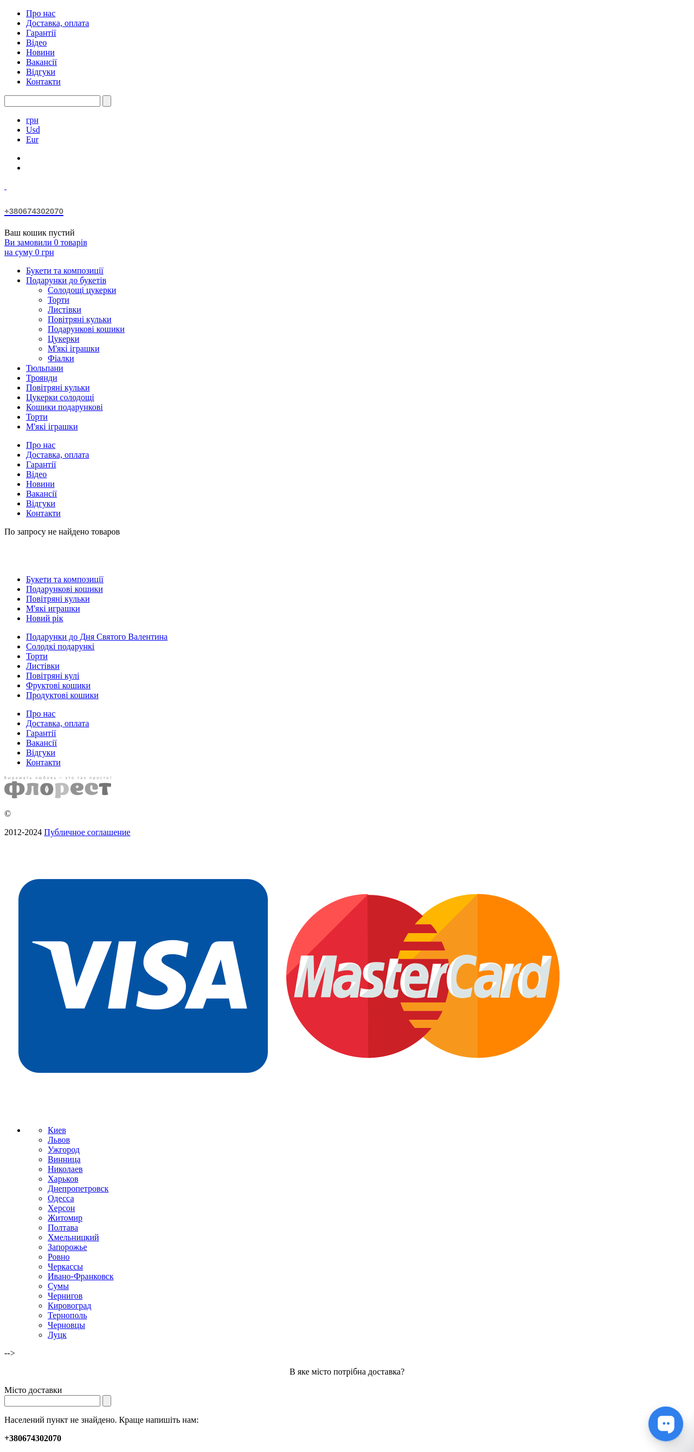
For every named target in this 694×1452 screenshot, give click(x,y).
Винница (64, 1159)
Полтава (63, 1227)
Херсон (61, 1208)
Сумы (58, 1286)
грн (32, 120)
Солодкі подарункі (60, 646)
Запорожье (67, 1247)
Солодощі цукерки (82, 290)
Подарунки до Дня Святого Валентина (97, 636)
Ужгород (64, 1149)
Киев (57, 1130)
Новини (40, 52)
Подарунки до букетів (66, 280)
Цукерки (63, 338)
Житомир (65, 1217)
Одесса (61, 1198)
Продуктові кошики (62, 695)
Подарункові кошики (86, 329)
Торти (58, 299)
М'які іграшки (73, 348)
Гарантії (41, 32)
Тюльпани (44, 368)
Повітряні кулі (52, 675)
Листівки (64, 309)
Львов (59, 1139)
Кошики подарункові (64, 407)
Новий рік (44, 618)
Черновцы (66, 1325)
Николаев (65, 1169)
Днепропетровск (78, 1188)
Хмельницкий (73, 1237)
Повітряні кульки (80, 319)
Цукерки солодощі (60, 397)
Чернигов (65, 1295)
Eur (32, 139)
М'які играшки (53, 608)
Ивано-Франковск (81, 1276)
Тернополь (67, 1315)
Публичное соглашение (87, 832)
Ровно (59, 1256)
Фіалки (61, 358)
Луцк (57, 1334)
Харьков (63, 1178)
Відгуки (40, 71)
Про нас (40, 13)
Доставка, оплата (57, 23)
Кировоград (69, 1305)
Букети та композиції (65, 270)
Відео (36, 42)
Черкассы (65, 1266)
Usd (33, 129)
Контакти (43, 81)
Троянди (41, 377)
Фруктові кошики (58, 685)
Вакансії (41, 62)
